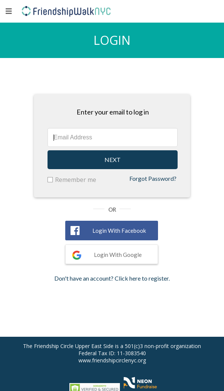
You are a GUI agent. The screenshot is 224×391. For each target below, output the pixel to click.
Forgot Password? (152, 178)
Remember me (75, 180)
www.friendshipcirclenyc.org (112, 360)
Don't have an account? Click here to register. (112, 278)
